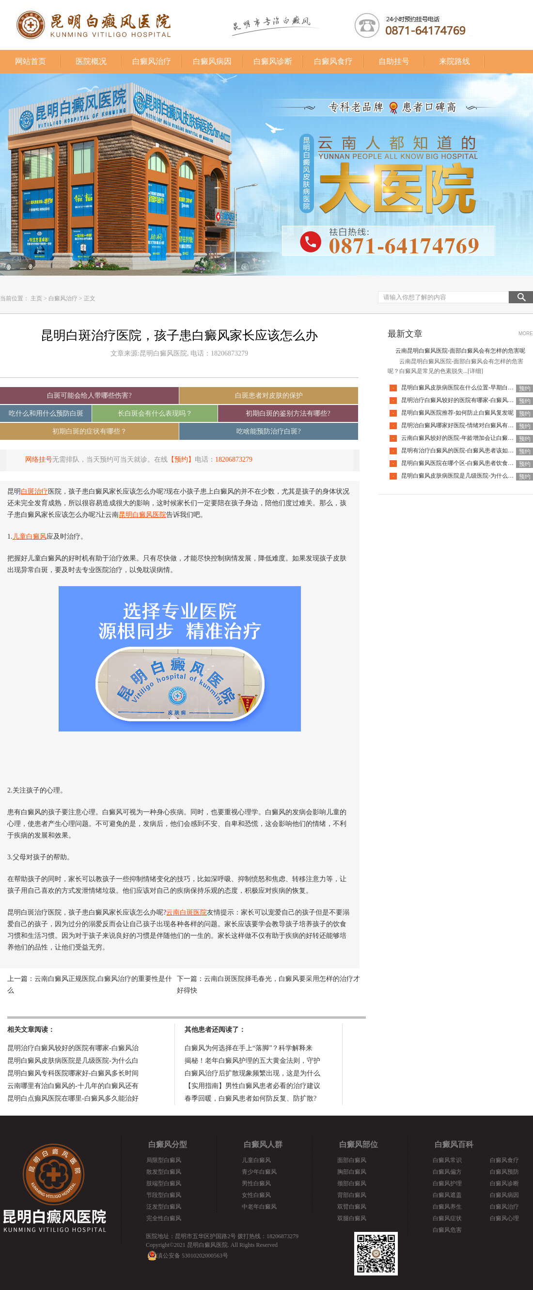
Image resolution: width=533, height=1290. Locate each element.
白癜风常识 (447, 1160)
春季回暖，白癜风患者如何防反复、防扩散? (250, 1098)
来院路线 (454, 61)
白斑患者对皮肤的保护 (269, 395)
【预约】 (181, 459)
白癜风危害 (447, 1230)
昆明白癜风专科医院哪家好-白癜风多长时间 (73, 1073)
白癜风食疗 (333, 61)
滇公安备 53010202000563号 (192, 1255)
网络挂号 (38, 459)
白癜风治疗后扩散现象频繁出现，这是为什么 (252, 1073)
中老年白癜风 (259, 1206)
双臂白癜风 (351, 1206)
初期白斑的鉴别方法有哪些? (288, 413)
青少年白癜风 (259, 1171)
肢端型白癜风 (163, 1183)
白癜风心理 (504, 1218)
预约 (525, 388)
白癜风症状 (447, 1218)
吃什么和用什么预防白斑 (46, 413)
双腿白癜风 (351, 1218)
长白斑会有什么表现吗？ (155, 413)
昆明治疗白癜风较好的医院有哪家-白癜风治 (73, 1048)
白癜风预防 (504, 1171)
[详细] (475, 371)
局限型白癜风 (163, 1160)
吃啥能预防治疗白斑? (268, 431)
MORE (525, 333)
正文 (89, 298)
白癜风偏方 (447, 1171)
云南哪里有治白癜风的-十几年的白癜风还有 (73, 1085)
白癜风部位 (358, 1144)
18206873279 (233, 459)
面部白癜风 (351, 1160)
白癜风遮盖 (447, 1195)
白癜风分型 (167, 1144)
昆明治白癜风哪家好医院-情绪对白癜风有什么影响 (466, 425)
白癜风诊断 (272, 61)
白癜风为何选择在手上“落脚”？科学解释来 (249, 1048)
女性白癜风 (256, 1195)
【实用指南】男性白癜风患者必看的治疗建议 (252, 1085)
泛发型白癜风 (163, 1206)
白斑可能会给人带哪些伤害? (89, 395)
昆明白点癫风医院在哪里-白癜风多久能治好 (73, 1098)
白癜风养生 (447, 1206)
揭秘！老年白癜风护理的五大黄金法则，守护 (252, 1060)
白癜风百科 (454, 1144)
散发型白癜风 (163, 1171)
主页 (36, 298)
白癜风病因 (212, 61)
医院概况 (91, 61)
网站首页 (30, 61)
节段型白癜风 (163, 1195)
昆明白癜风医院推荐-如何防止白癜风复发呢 (457, 412)
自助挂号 (393, 61)
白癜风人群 (263, 1144)
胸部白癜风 (351, 1171)
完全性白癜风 (163, 1218)
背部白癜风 (351, 1195)
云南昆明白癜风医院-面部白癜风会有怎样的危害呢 (460, 350)
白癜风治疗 (151, 61)
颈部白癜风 (351, 1183)
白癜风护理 (447, 1183)
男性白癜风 (256, 1183)
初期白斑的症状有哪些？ (89, 431)
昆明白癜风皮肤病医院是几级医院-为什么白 (73, 1060)
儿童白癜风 (256, 1160)
